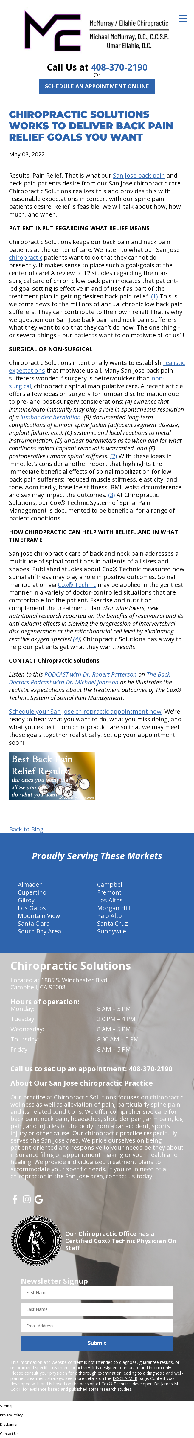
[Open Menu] (183, 18)
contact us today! (130, 1176)
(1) (154, 296)
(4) (76, 639)
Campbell (110, 885)
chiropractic (25, 257)
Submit (97, 1342)
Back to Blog (26, 829)
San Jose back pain (139, 175)
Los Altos (110, 900)
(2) (113, 456)
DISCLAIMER (125, 1378)
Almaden (30, 885)
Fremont (109, 892)
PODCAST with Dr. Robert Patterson (90, 674)
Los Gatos (32, 908)
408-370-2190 (119, 67)
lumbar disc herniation (50, 417)
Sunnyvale (111, 931)
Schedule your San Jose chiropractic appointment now (85, 711)
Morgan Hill (113, 908)
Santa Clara (34, 923)
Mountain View (39, 916)
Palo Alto (109, 916)
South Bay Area (39, 931)
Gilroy (26, 900)
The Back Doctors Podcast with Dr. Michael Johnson (89, 678)
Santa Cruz (112, 923)
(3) (111, 495)
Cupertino (32, 892)
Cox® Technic (77, 585)
